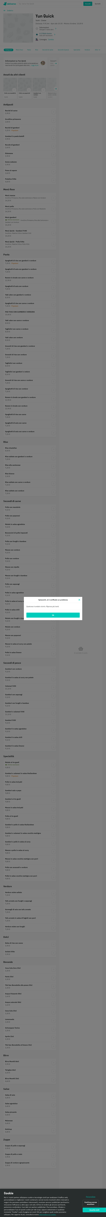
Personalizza (90, 1197)
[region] (53, 1203)
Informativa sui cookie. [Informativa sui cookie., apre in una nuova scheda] (47, 1214)
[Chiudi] (79, 600)
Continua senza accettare (90, 1203)
